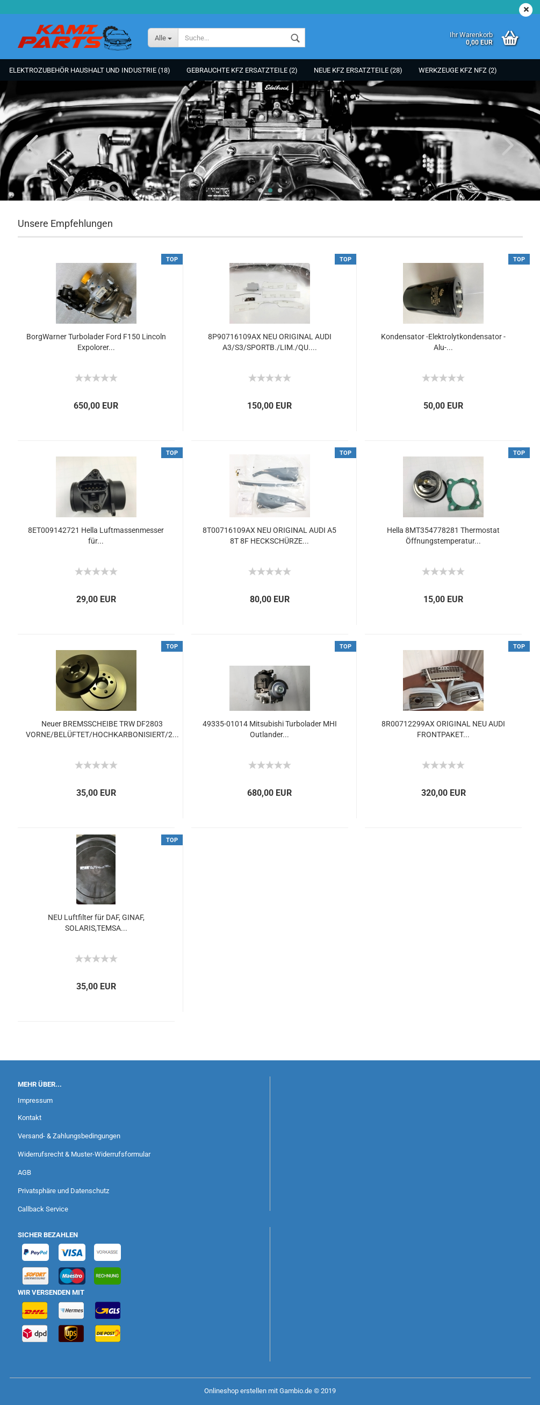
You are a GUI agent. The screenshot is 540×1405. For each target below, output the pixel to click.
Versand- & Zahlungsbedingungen (69, 1136)
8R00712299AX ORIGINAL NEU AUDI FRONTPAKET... (443, 729)
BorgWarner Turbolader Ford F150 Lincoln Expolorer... (96, 342)
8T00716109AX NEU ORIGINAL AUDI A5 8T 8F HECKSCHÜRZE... (269, 535)
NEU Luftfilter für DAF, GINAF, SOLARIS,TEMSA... (96, 922)
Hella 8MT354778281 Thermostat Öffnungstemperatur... (443, 535)
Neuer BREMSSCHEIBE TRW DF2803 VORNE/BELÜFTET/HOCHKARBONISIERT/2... (102, 729)
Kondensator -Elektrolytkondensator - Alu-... (443, 342)
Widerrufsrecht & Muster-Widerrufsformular (84, 1154)
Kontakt (29, 1118)
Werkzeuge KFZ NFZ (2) (458, 70)
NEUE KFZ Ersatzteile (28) (358, 70)
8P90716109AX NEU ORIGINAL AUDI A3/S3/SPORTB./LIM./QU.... (270, 342)
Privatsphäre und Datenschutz (63, 1191)
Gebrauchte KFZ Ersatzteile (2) (242, 70)
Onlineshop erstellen (235, 1391)
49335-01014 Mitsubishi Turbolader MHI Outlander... (270, 729)
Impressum (35, 1100)
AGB (24, 1172)
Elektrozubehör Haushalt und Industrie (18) (89, 70)
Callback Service (43, 1209)
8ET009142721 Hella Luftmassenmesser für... (96, 535)
